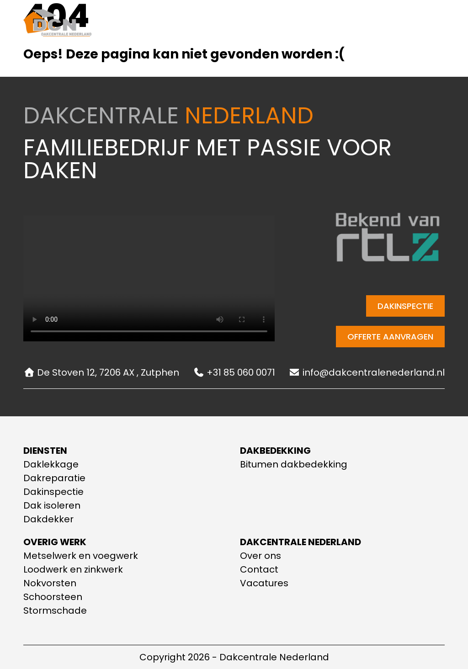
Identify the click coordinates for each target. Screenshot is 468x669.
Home (126, 24)
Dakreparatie (54, 478)
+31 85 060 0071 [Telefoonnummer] (406, 24)
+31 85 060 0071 (234, 372)
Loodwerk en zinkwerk (73, 569)
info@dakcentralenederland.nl (367, 372)
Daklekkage (51, 464)
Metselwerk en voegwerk (80, 555)
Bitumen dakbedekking (293, 464)
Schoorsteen (52, 596)
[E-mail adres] (356, 24)
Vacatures (264, 583)
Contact (305, 24)
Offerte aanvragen (390, 336)
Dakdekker (48, 519)
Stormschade (55, 610)
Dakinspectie (405, 306)
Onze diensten (185, 25)
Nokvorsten (49, 583)
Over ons (253, 24)
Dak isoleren (51, 505)
